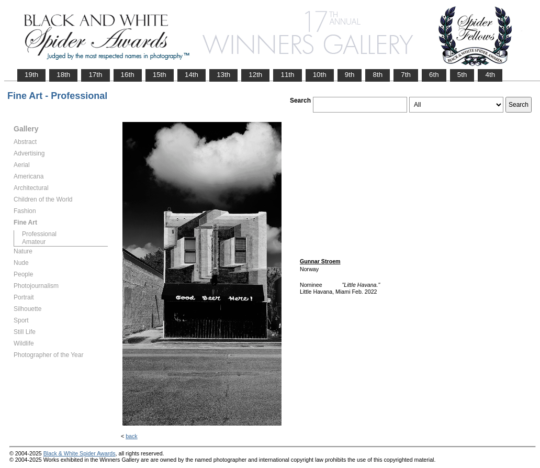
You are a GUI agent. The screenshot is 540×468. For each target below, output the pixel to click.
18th (63, 75)
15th (159, 75)
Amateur (34, 242)
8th (377, 75)
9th (350, 75)
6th (434, 75)
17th (95, 75)
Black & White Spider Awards (79, 453)
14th (191, 75)
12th (255, 75)
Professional (39, 234)
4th (490, 75)
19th (31, 75)
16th (127, 75)
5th (462, 75)
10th (319, 75)
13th (223, 75)
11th (287, 75)
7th (406, 75)
